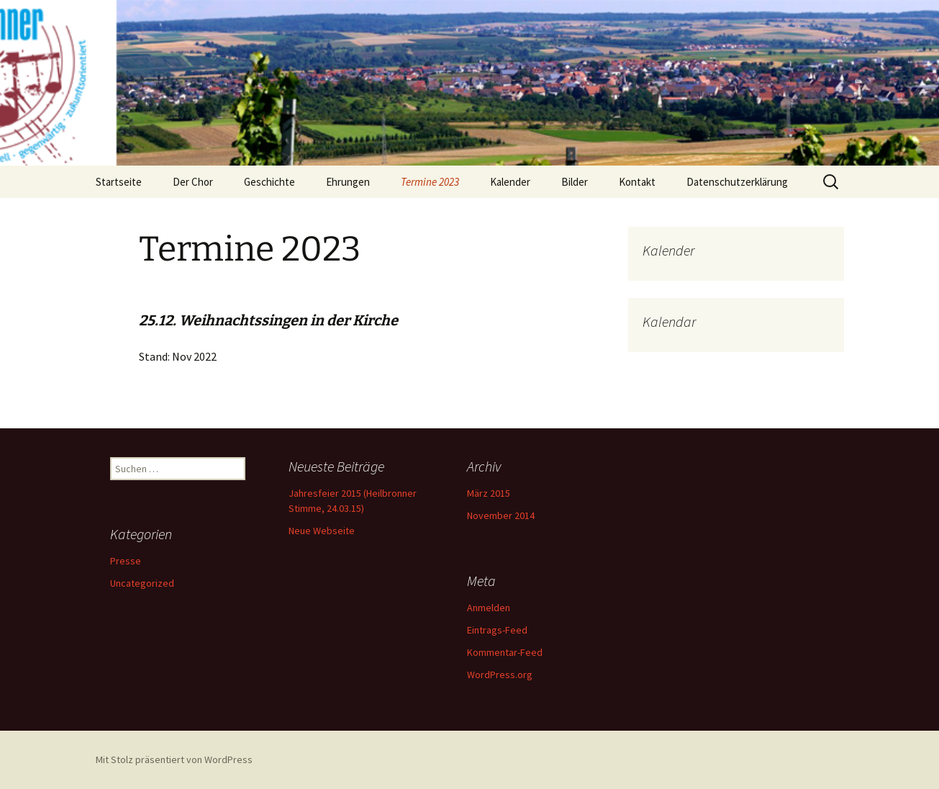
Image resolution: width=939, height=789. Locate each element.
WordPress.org (499, 674)
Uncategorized (142, 583)
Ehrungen (348, 182)
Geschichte (269, 182)
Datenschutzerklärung (737, 182)
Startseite (119, 182)
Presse (125, 560)
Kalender (510, 182)
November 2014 (501, 515)
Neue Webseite (322, 530)
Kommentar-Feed (505, 652)
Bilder (574, 182)
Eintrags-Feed (497, 629)
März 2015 (488, 493)
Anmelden (488, 607)
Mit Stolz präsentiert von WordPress (174, 759)
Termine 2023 (430, 182)
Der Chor (193, 182)
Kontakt (637, 182)
